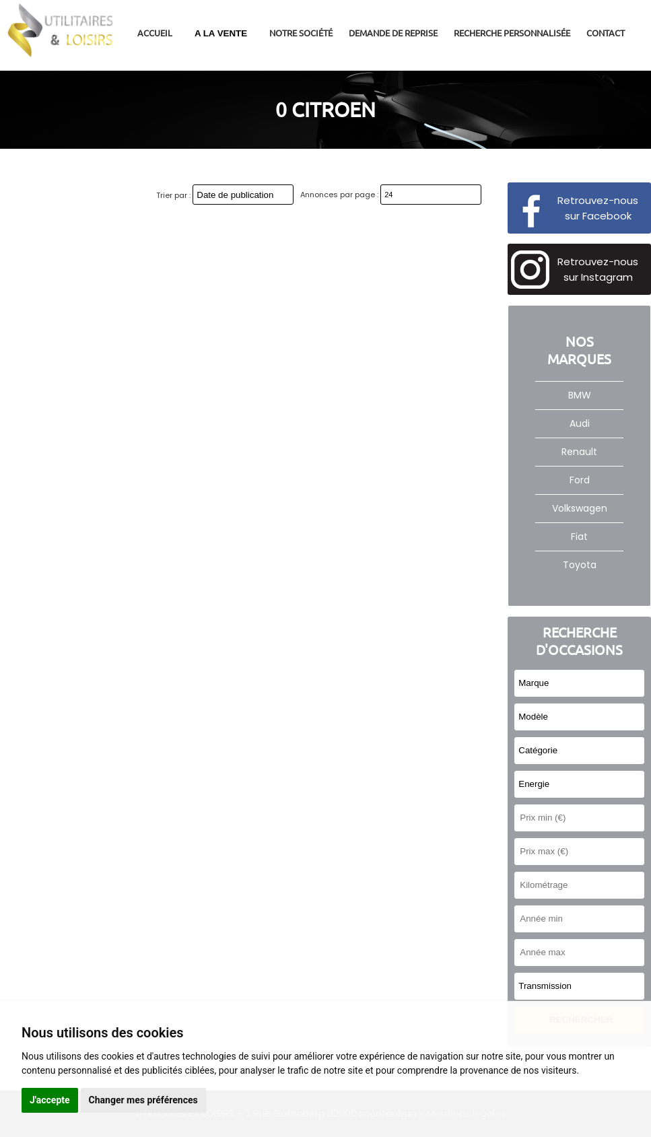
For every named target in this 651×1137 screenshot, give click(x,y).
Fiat (579, 536)
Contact (605, 32)
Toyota (579, 565)
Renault (579, 451)
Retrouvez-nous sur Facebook (597, 208)
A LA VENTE (221, 33)
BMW (579, 395)
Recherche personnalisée (512, 32)
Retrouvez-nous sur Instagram (597, 269)
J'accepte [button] (50, 1100)
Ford (580, 480)
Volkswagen (579, 508)
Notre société (301, 32)
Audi (580, 423)
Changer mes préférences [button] (143, 1100)
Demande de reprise (393, 32)
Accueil (154, 32)
